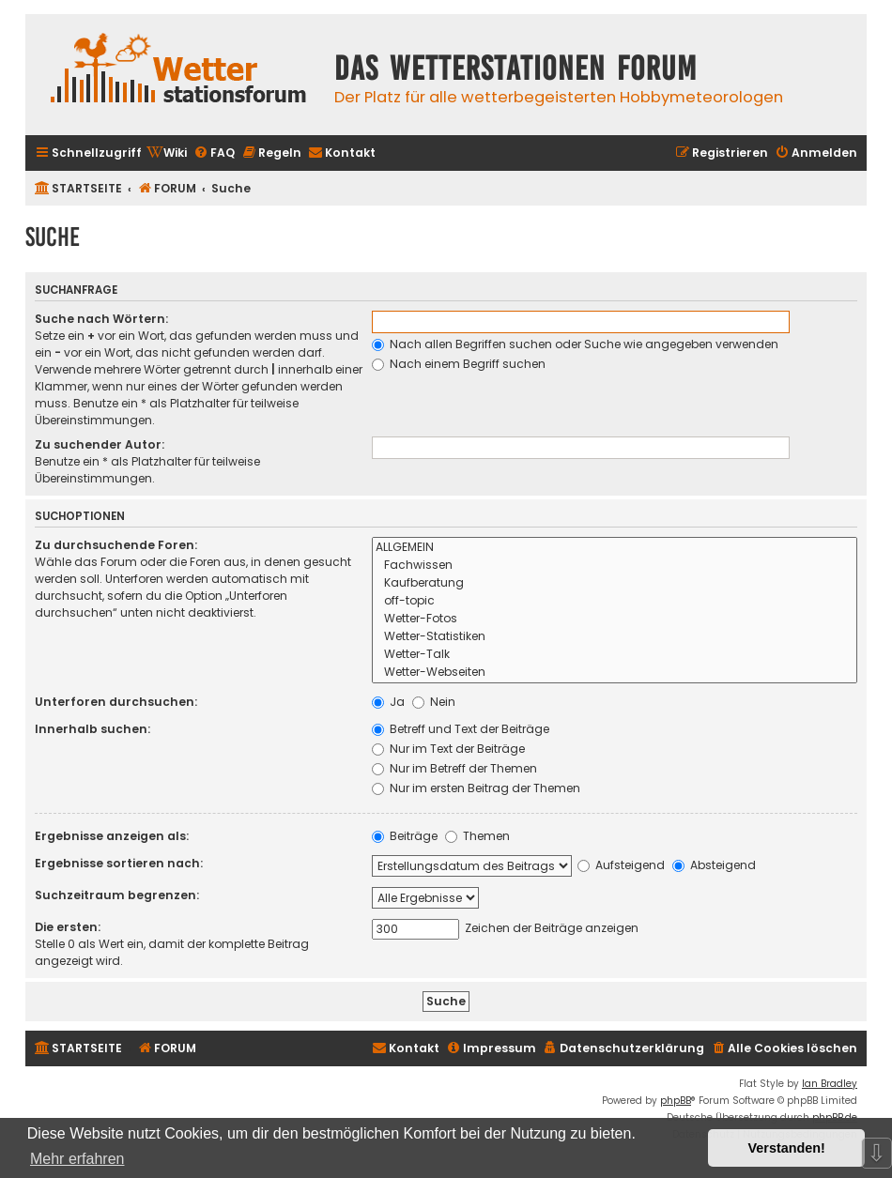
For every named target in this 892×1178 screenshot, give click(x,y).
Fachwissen (614, 565)
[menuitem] (166, 153)
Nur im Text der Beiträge (448, 749)
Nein (433, 702)
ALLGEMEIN (614, 548)
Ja (388, 702)
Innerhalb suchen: (92, 729)
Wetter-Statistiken (614, 637)
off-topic (614, 601)
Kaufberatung (614, 583)
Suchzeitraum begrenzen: (117, 895)
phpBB (675, 1101)
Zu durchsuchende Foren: (116, 545)
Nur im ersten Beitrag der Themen (476, 788)
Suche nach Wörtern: (101, 319)
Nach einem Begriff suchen (459, 364)
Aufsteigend (621, 865)
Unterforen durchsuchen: (116, 702)
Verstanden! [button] (786, 1147)
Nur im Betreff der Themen (454, 768)
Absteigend (714, 865)
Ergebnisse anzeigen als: (112, 836)
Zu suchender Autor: (99, 444)
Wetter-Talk (614, 655)
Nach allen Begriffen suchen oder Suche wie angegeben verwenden (575, 344)
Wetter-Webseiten (614, 672)
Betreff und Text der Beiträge (460, 729)
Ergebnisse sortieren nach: (119, 863)
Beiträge (405, 836)
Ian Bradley (829, 1084)
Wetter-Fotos (614, 619)
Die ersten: (67, 927)
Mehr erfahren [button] (77, 1159)
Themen (477, 836)
